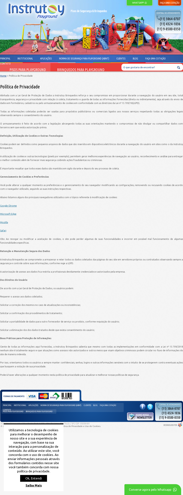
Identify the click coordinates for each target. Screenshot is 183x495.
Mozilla (4, 222)
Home (3, 76)
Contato (5, 63)
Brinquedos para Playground (39, 411)
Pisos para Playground (13, 411)
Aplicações (33, 405)
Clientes (87, 405)
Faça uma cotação (108, 405)
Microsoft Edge (8, 214)
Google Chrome (8, 206)
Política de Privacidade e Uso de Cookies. (81, 426)
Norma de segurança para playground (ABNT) (60, 405)
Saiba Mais (34, 485)
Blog (95, 405)
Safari (3, 230)
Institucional (20, 405)
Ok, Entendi (33, 478)
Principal (7, 405)
